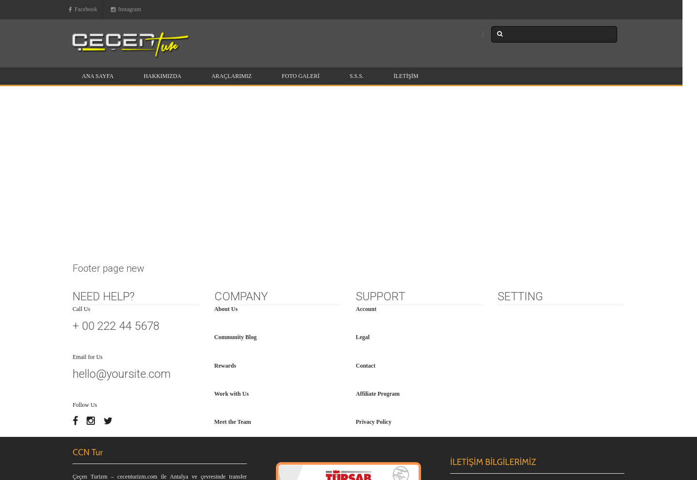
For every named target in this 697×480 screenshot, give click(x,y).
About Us (226, 147)
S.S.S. (356, 76)
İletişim (406, 76)
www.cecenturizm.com (494, 384)
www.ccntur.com (546, 384)
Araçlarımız (232, 76)
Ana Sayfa (98, 76)
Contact (366, 204)
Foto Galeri (300, 76)
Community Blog (235, 175)
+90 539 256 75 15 (489, 359)
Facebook (83, 10)
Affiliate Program (378, 232)
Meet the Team (232, 260)
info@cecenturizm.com (502, 372)
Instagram (126, 10)
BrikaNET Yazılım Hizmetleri (589, 421)
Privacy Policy (374, 260)
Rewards (225, 204)
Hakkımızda (163, 76)
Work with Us (231, 232)
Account (366, 147)
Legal (363, 175)
